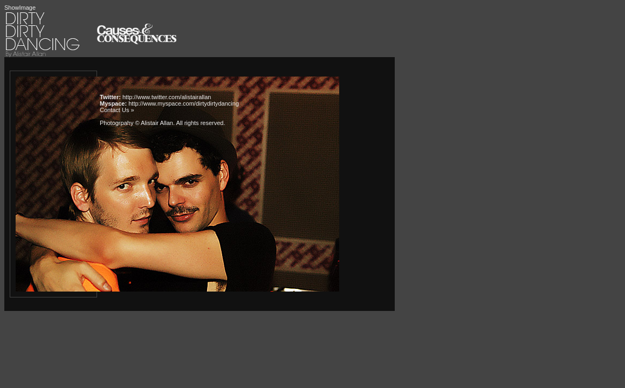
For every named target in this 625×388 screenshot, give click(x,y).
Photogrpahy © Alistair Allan (136, 123)
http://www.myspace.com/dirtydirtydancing (183, 103)
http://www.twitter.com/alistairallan (166, 97)
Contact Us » (117, 110)
